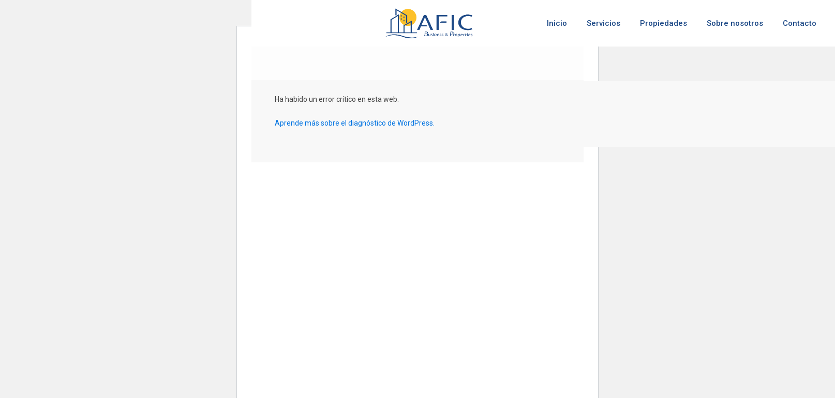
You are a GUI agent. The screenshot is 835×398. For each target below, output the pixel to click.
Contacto (799, 23)
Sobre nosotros (735, 23)
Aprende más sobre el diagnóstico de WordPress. (355, 123)
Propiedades (663, 23)
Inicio (557, 23)
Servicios (603, 23)
